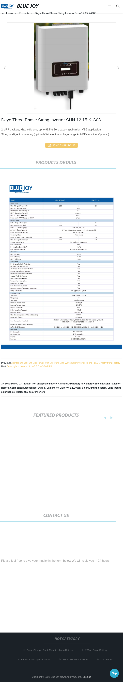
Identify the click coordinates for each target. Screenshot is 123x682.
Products (24, 13)
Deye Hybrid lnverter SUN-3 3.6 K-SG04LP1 (29, 366)
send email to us (61, 145)
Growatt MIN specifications (36, 659)
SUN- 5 (41, 387)
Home (9, 13)
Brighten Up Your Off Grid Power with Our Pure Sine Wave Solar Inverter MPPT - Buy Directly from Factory (65, 363)
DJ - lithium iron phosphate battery (38, 383)
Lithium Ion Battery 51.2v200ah (64, 387)
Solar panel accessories (23, 387)
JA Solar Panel (9, 383)
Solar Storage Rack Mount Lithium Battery (51, 650)
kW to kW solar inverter (76, 659)
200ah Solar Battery (97, 650)
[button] (109, 6)
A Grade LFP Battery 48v (71, 383)
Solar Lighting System (94, 387)
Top (114, 672)
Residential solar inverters (30, 392)
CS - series (107, 659)
